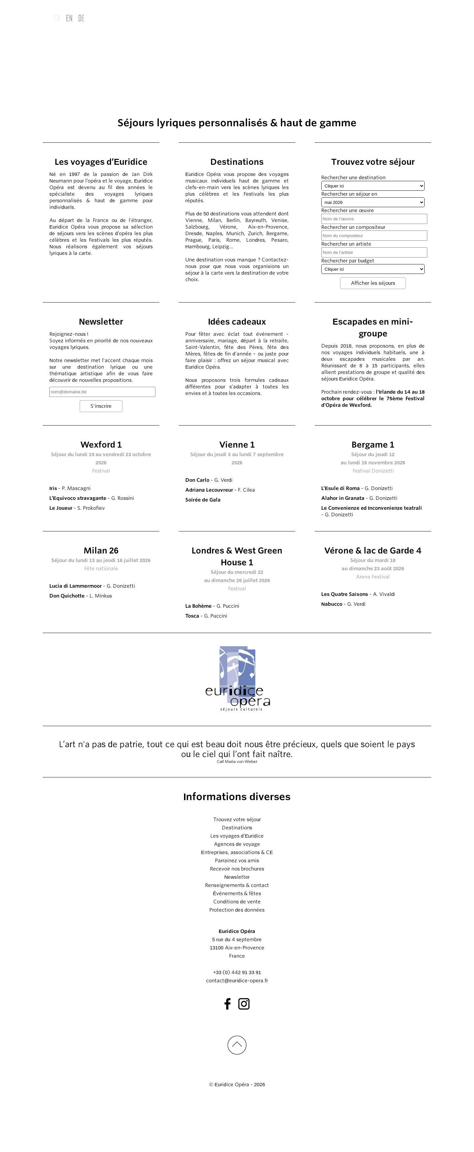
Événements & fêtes (237, 943)
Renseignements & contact (237, 935)
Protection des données (237, 960)
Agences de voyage (237, 894)
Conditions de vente (236, 952)
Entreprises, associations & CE (237, 902)
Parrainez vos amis (237, 911)
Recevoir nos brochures (237, 919)
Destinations (237, 878)
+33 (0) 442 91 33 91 (237, 1022)
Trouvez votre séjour (237, 869)
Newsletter (237, 927)
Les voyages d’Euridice (236, 886)
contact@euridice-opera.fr (237, 1031)
